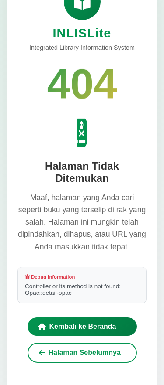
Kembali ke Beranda (77, 326)
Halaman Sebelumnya (80, 352)
